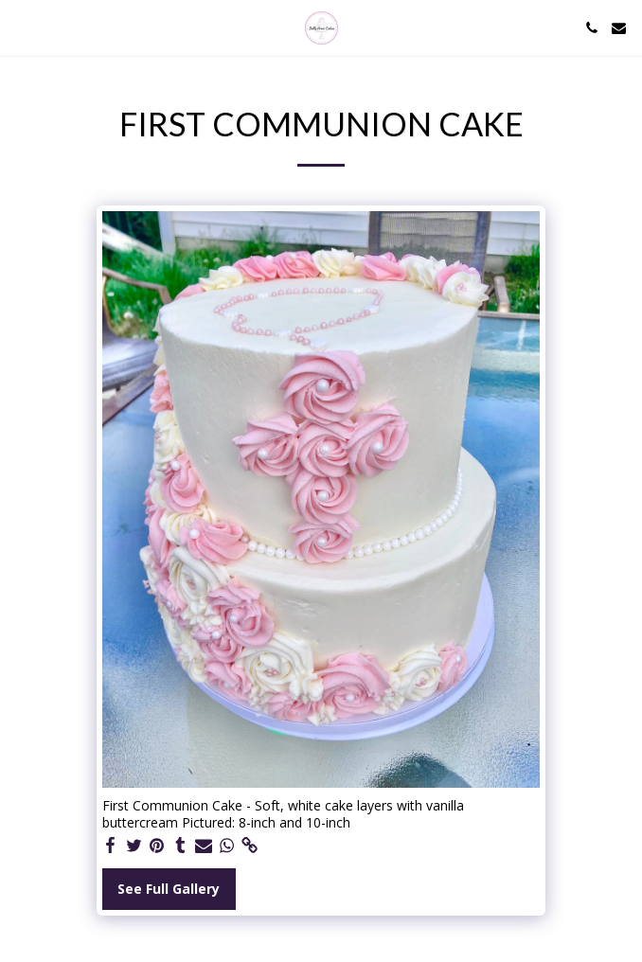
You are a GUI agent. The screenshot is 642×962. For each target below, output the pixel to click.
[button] (21, 27)
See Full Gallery (168, 889)
